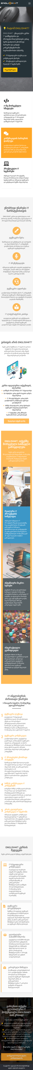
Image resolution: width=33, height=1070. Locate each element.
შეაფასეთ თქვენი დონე (16, 425)
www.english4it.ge (23, 1066)
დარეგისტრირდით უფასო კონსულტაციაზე (16, 1061)
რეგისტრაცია (10, 70)
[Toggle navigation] (29, 3)
